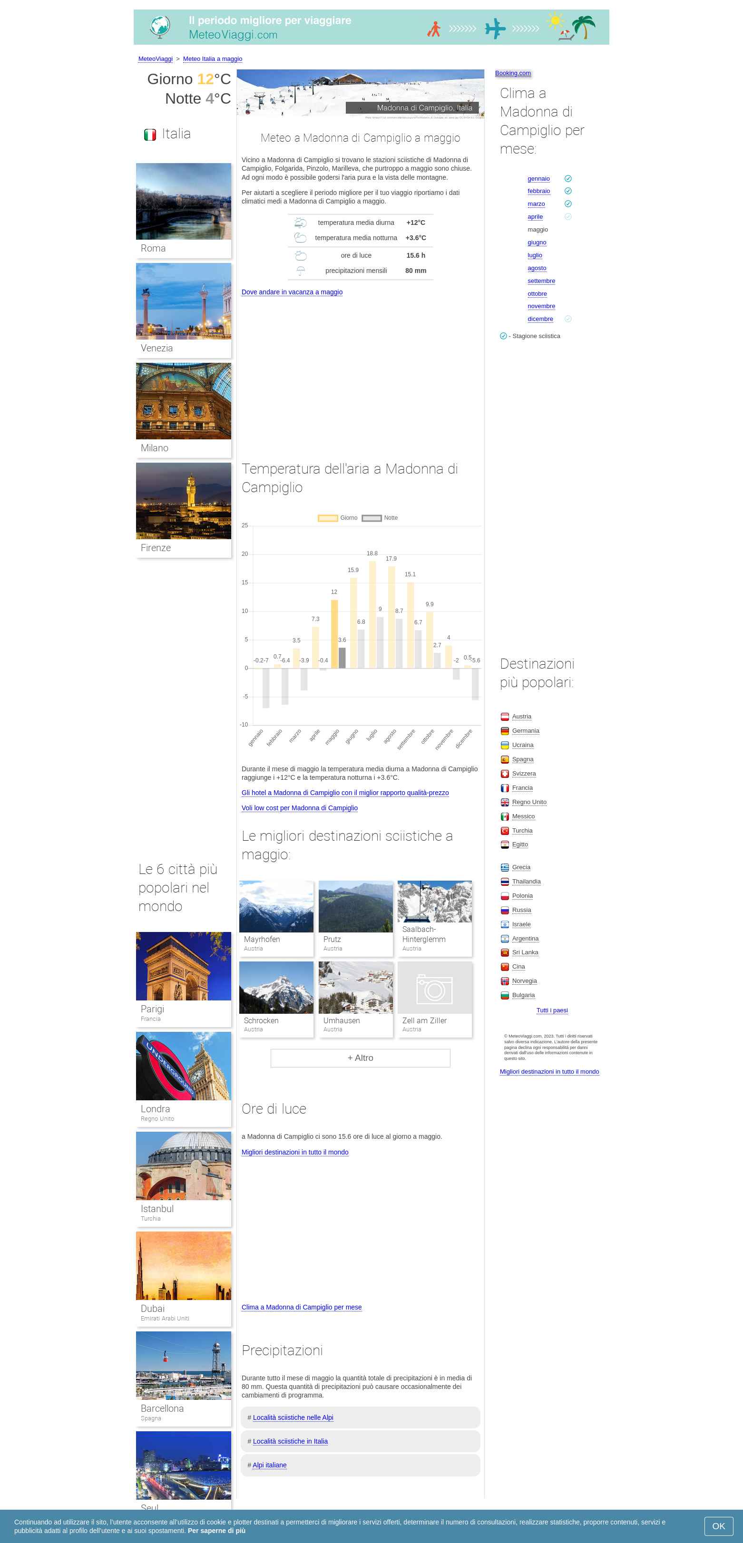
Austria (521, 716)
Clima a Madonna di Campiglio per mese (302, 1307)
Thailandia (526, 881)
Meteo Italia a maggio (212, 58)
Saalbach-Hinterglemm (424, 934)
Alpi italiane (270, 1465)
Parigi (152, 1009)
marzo (536, 203)
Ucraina (523, 744)
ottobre (537, 293)
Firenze (156, 547)
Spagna (151, 1418)
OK (719, 1526)
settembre (542, 280)
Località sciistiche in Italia (290, 1441)
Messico (523, 816)
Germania (525, 730)
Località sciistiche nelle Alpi (293, 1417)
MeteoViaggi (155, 58)
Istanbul (157, 1208)
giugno (537, 242)
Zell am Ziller (424, 1020)
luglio (535, 255)
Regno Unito (157, 1118)
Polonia (522, 895)
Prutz (332, 939)
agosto (537, 268)
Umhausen (341, 1020)
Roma (153, 248)
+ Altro (360, 1058)
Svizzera (524, 773)
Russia (521, 909)
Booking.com (513, 73)
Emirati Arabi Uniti (165, 1318)
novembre (542, 306)
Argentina (525, 938)
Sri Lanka (525, 952)
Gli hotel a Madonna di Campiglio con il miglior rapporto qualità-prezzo (345, 792)
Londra (155, 1109)
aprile (535, 216)
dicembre (540, 318)
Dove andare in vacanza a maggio (292, 292)
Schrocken (261, 1020)
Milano (154, 448)
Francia (151, 1018)
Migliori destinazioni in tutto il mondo (295, 1152)
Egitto (520, 844)
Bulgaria (523, 995)
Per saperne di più (216, 1530)
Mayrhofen (262, 939)
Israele (521, 924)
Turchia (151, 1218)
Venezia (157, 348)
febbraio (539, 190)
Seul (149, 1508)
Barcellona (162, 1408)
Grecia (521, 867)
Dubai (153, 1308)
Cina (518, 966)
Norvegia (524, 980)
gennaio (539, 178)
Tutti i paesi (552, 1010)
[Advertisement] (360, 369)
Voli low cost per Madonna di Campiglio (300, 808)
